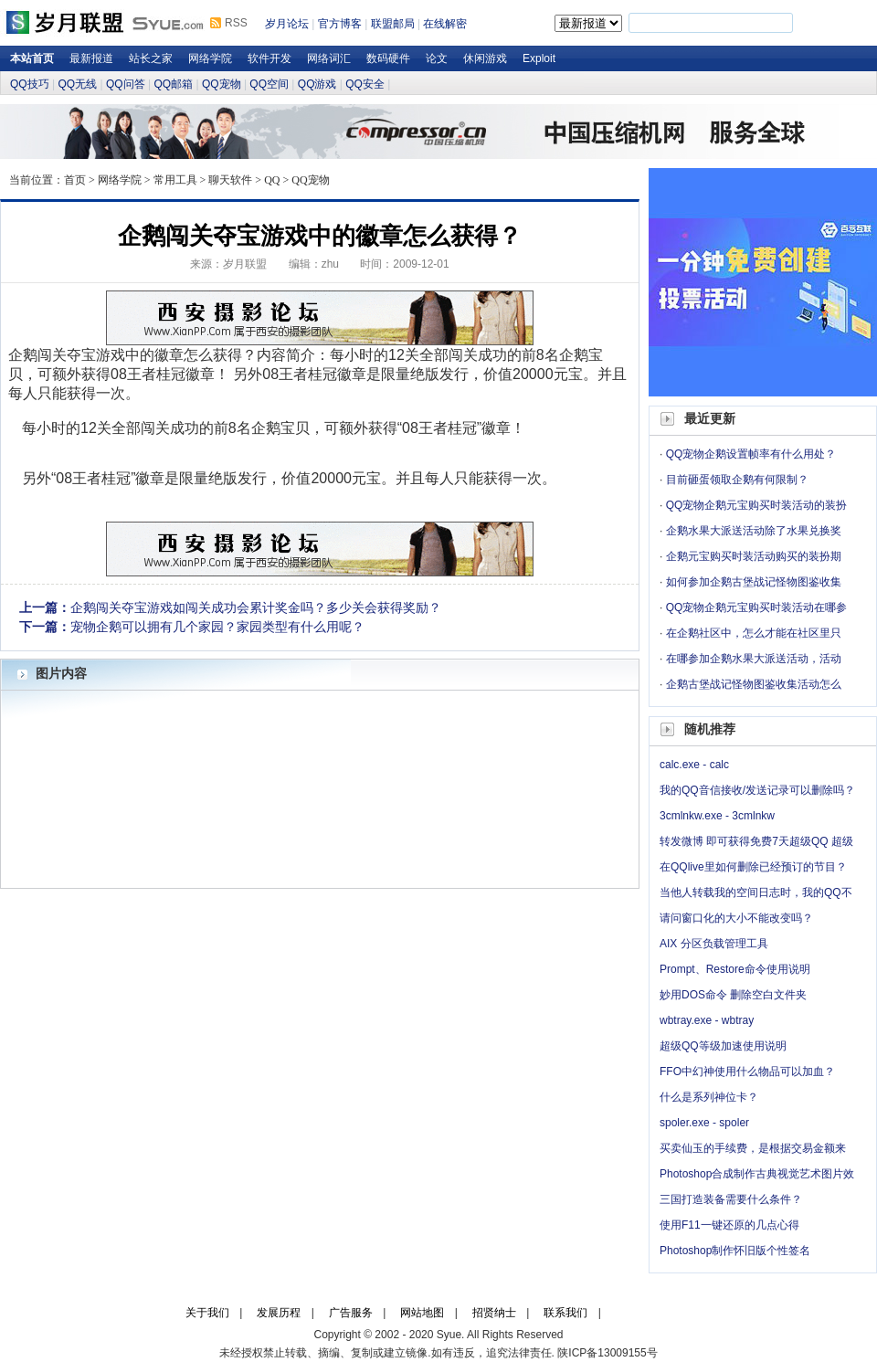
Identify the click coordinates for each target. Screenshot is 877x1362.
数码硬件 (388, 58)
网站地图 (422, 1312)
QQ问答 (125, 84)
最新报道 (91, 58)
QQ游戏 (317, 84)
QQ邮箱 (173, 84)
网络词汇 (329, 58)
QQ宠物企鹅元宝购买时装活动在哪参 (757, 607)
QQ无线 (77, 84)
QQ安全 (365, 84)
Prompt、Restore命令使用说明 (735, 969)
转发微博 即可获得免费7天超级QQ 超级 (756, 841)
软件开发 (269, 58)
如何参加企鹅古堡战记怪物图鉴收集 (753, 581)
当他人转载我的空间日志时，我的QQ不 (756, 892)
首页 (75, 180)
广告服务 (351, 1312)
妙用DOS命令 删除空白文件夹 (733, 994)
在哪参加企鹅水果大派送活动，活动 (753, 658)
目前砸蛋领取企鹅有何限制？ (737, 479)
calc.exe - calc (694, 764)
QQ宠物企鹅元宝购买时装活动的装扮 (757, 505)
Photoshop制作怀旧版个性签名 (735, 1250)
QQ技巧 (29, 84)
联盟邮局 (393, 23)
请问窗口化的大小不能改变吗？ (736, 918)
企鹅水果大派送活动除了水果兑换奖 (753, 530)
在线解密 (445, 23)
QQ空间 (269, 84)
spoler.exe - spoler (704, 1122)
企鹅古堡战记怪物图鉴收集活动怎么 (753, 684)
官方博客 (340, 23)
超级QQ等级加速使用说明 (723, 1046)
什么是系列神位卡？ (709, 1097)
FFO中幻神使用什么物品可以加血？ (747, 1071)
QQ (272, 180)
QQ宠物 (221, 84)
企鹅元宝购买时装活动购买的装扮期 (753, 556)
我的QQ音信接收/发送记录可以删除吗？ (757, 790)
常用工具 (175, 180)
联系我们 (565, 1312)
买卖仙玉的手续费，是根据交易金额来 (753, 1148)
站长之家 (151, 58)
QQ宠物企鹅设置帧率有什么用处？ (751, 454)
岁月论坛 (287, 23)
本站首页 (32, 58)
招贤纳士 (494, 1312)
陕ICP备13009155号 (607, 1352)
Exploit (539, 58)
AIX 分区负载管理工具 (714, 943)
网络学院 (210, 58)
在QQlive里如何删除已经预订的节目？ (753, 866)
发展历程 (279, 1312)
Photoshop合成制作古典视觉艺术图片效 (757, 1173)
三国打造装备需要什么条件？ (731, 1199)
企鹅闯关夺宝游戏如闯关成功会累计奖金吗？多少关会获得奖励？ (255, 607)
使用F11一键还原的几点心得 (729, 1225)
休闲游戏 (485, 58)
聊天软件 (230, 180)
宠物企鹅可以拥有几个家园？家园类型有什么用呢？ (217, 626)
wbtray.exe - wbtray (707, 1020)
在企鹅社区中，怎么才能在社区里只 (753, 633)
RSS (236, 22)
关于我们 (207, 1312)
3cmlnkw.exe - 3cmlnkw (717, 815)
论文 (437, 58)
